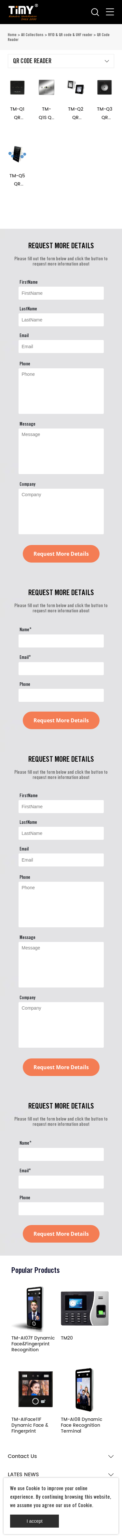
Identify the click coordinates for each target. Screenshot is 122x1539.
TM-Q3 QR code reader (104, 113)
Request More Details (61, 553)
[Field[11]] (61, 346)
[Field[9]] (61, 293)
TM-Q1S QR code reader (46, 113)
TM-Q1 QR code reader (17, 113)
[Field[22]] (61, 640)
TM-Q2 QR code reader (75, 113)
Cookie (33, 1488)
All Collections (32, 34)
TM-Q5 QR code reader (17, 180)
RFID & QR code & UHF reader (70, 34)
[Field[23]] (61, 668)
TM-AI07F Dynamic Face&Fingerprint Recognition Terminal (33, 1344)
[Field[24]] (61, 695)
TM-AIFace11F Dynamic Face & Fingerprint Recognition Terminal (29, 1425)
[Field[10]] (61, 319)
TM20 (67, 1338)
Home (12, 34)
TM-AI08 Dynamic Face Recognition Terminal (81, 1425)
